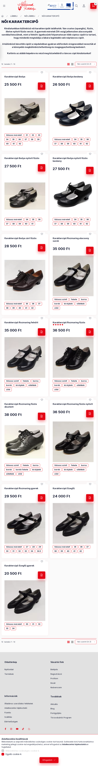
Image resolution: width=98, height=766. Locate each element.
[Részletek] (41, 86)
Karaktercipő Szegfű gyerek (19, 565)
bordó (57, 304)
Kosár (53, 683)
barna (84, 299)
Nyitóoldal (9, 669)
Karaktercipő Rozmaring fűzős (69, 322)
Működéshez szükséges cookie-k (22, 750)
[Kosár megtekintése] (93, 6)
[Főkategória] (2, 16)
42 (20, 144)
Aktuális (54, 704)
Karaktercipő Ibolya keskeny (68, 76)
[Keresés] (76, 6)
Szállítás (8, 717)
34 (7, 139)
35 (13, 139)
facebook (5, 729)
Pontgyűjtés (55, 713)
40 (7, 144)
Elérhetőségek (11, 721)
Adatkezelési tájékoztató (15, 708)
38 (32, 139)
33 (39, 135)
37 (26, 139)
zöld (56, 308)
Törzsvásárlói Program (60, 717)
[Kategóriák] (4, 6)
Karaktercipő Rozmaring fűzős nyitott (73, 404)
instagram (11, 729)
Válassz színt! (60, 299)
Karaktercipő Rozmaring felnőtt (21, 322)
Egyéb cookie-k (14, 754)
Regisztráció (56, 674)
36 (19, 139)
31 (27, 135)
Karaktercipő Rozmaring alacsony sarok (71, 239)
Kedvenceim (56, 687)
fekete (74, 299)
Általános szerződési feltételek (18, 703)
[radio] (72, 64)
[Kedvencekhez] (42, 72)
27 (27, 547)
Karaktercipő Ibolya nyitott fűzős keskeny (70, 159)
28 (33, 547)
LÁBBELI (14, 16)
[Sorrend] (86, 64)
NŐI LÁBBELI (29, 16)
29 (40, 547)
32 (33, 135)
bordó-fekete (22, 469)
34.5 (39, 551)
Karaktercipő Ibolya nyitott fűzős (21, 158)
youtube (17, 729)
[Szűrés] (3, 52)
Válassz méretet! (14, 135)
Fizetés (7, 712)
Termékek (9, 674)
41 (14, 144)
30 (7, 551)
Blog (52, 708)
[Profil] (84, 6)
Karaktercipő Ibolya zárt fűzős (20, 238)
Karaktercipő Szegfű (64, 488)
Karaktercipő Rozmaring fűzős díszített (20, 405)
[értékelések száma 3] (59, 324)
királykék (68, 304)
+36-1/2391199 (69, 6)
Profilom (54, 678)
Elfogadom (47, 760)
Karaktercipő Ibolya (14, 76)
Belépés (54, 669)
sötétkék (80, 304)
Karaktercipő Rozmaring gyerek (21, 488)
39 (38, 139)
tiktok (23, 729)
